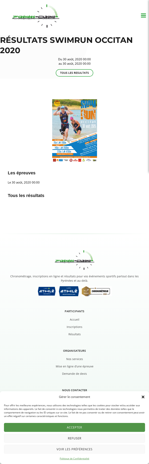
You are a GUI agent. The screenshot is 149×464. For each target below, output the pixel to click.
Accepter (74, 427)
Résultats (74, 334)
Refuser (74, 438)
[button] (143, 397)
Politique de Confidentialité (74, 458)
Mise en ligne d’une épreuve (74, 366)
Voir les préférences (74, 449)
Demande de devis (74, 374)
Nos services (74, 359)
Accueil (74, 319)
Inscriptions (74, 327)
